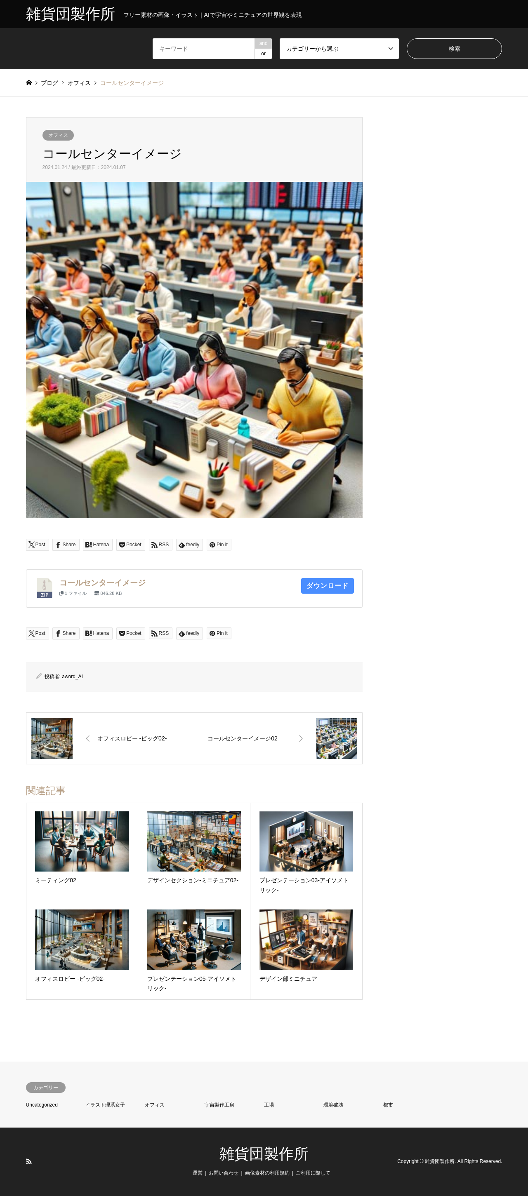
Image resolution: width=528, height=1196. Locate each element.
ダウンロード (327, 585)
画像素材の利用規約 (267, 1173)
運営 (198, 1173)
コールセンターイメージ (102, 582)
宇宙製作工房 (219, 1105)
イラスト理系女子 (105, 1105)
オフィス (58, 135)
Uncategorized (42, 1105)
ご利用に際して (313, 1173)
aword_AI (72, 676)
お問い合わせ (223, 1173)
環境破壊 (333, 1105)
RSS (29, 1161)
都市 (388, 1105)
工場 (269, 1105)
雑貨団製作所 (264, 1154)
